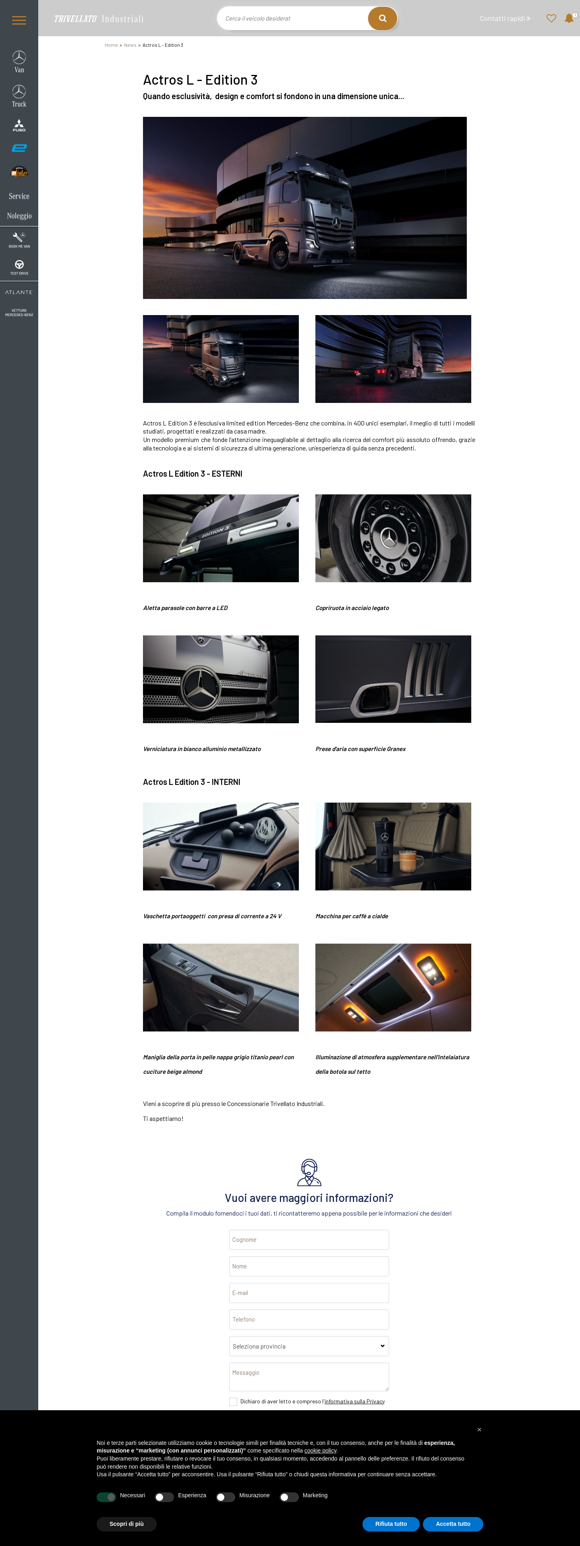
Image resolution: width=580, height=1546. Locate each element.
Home (111, 45)
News (130, 45)
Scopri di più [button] (127, 1524)
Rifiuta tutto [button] (391, 1524)
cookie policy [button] (320, 1450)
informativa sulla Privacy (355, 1401)
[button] (479, 1429)
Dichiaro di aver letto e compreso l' (312, 1401)
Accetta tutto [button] (453, 1524)
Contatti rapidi (505, 18)
